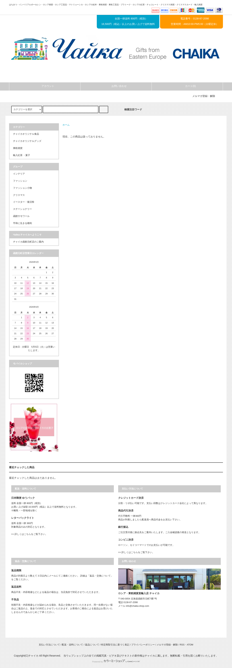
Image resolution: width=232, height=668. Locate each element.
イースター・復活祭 (23, 202)
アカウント (44, 86)
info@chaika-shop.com (137, 606)
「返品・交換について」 (100, 576)
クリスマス (19, 195)
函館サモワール (21, 216)
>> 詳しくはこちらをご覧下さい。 (29, 534)
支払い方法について (49, 644)
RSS (182, 644)
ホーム (66, 125)
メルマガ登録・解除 (203, 96)
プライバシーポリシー (143, 644)
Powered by (116, 662)
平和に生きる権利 (22, 223)
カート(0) (187, 86)
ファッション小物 (22, 188)
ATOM (190, 644)
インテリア (19, 174)
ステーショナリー (22, 209)
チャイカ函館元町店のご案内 (28, 242)
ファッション (20, 181)
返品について (92, 644)
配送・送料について (72, 644)
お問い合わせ (116, 86)
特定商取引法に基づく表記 (115, 644)
